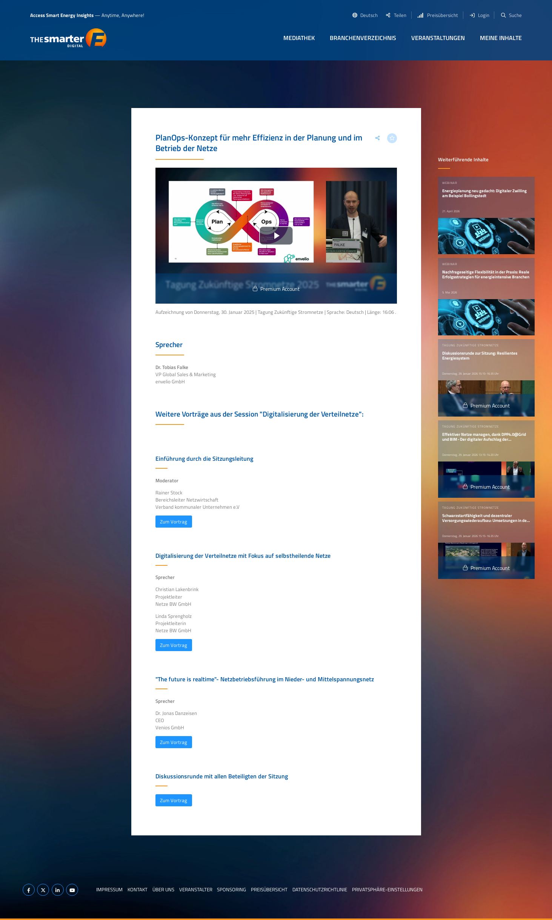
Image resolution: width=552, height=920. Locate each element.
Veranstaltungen (438, 37)
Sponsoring (231, 889)
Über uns (163, 889)
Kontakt (138, 889)
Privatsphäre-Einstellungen (387, 889)
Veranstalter (195, 889)
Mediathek (299, 37)
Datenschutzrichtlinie (319, 889)
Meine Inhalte (501, 37)
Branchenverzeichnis (363, 37)
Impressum (109, 889)
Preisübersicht (269, 889)
